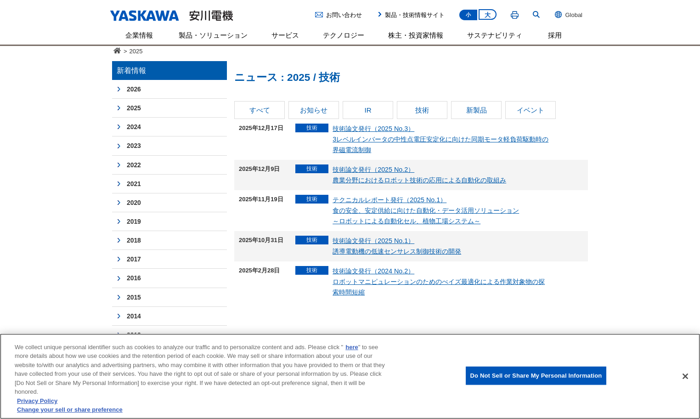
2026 (134, 89)
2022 (134, 165)
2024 (134, 126)
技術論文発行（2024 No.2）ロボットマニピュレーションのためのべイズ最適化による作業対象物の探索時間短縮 (439, 281)
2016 (134, 278)
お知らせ (313, 110)
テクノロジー (343, 35)
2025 (134, 108)
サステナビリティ (494, 35)
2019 (134, 221)
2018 (134, 240)
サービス (285, 35)
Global (568, 15)
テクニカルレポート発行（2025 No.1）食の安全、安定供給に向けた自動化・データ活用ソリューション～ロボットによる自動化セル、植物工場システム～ (426, 210)
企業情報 (139, 35)
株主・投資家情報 (415, 35)
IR (367, 110)
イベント (530, 110)
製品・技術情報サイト (415, 14)
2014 (134, 316)
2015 (134, 297)
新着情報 (131, 70)
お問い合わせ (344, 14)
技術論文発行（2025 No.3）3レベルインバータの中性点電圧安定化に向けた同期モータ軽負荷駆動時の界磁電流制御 (440, 139)
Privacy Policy (37, 400)
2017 (134, 259)
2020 (134, 202)
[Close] (685, 376)
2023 (134, 145)
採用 (555, 35)
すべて (259, 110)
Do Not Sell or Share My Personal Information (536, 375)
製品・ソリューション (213, 35)
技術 (422, 110)
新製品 (476, 110)
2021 (134, 183)
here (351, 347)
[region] (350, 376)
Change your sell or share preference (70, 409)
